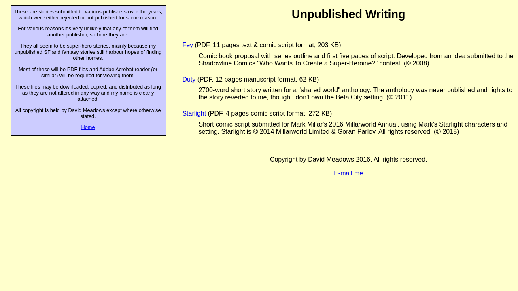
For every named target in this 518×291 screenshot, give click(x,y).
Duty (188, 79)
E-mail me (348, 173)
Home (88, 127)
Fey (187, 45)
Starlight (194, 113)
